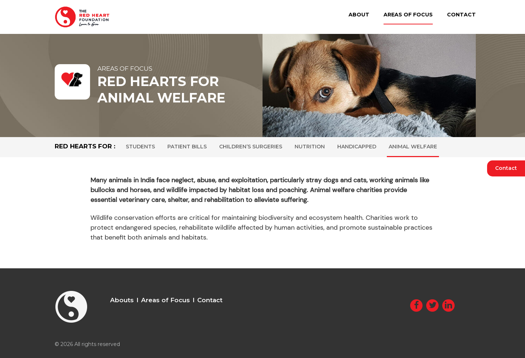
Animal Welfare (413, 146)
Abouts (122, 300)
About (359, 14)
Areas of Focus (408, 14)
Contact (461, 14)
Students (140, 146)
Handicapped (356, 146)
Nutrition (310, 146)
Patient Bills (187, 146)
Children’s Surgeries (250, 146)
